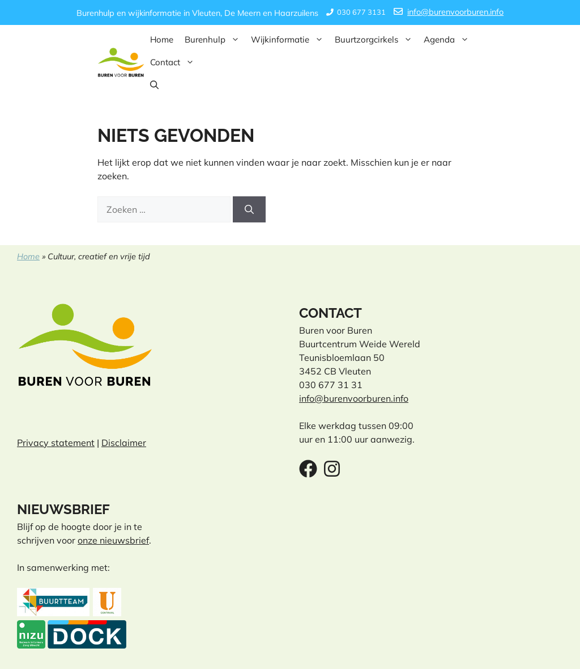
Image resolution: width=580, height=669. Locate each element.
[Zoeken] (249, 209)
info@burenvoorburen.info (455, 12)
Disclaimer (123, 442)
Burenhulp (215, 39)
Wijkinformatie (290, 39)
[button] (154, 85)
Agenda (449, 39)
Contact (175, 62)
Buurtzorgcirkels (376, 39)
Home (161, 39)
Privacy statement (56, 442)
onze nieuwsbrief (113, 540)
